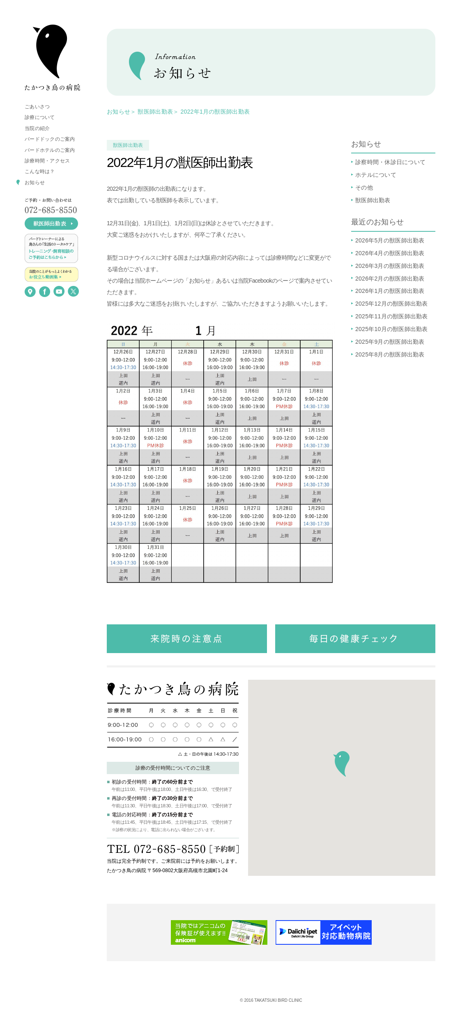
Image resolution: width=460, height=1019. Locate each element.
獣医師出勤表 (155, 111)
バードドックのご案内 (50, 139)
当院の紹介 (37, 128)
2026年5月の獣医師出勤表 (390, 240)
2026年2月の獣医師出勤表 (390, 278)
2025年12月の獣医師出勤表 (391, 303)
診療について (40, 117)
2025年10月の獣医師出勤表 (391, 329)
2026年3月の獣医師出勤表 (390, 266)
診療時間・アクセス (47, 161)
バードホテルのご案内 (50, 150)
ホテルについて (375, 174)
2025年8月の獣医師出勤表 (390, 354)
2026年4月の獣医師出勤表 (390, 253)
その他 (364, 187)
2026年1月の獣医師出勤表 (390, 291)
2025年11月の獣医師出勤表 (391, 316)
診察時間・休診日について (390, 162)
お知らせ (35, 182)
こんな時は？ (40, 171)
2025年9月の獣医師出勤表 (390, 341)
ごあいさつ (37, 107)
